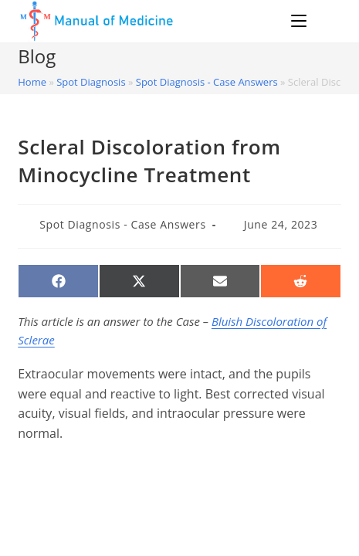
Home (32, 82)
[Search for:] (326, 21)
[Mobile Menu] (301, 21)
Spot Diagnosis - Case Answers (207, 82)
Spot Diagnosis (90, 82)
